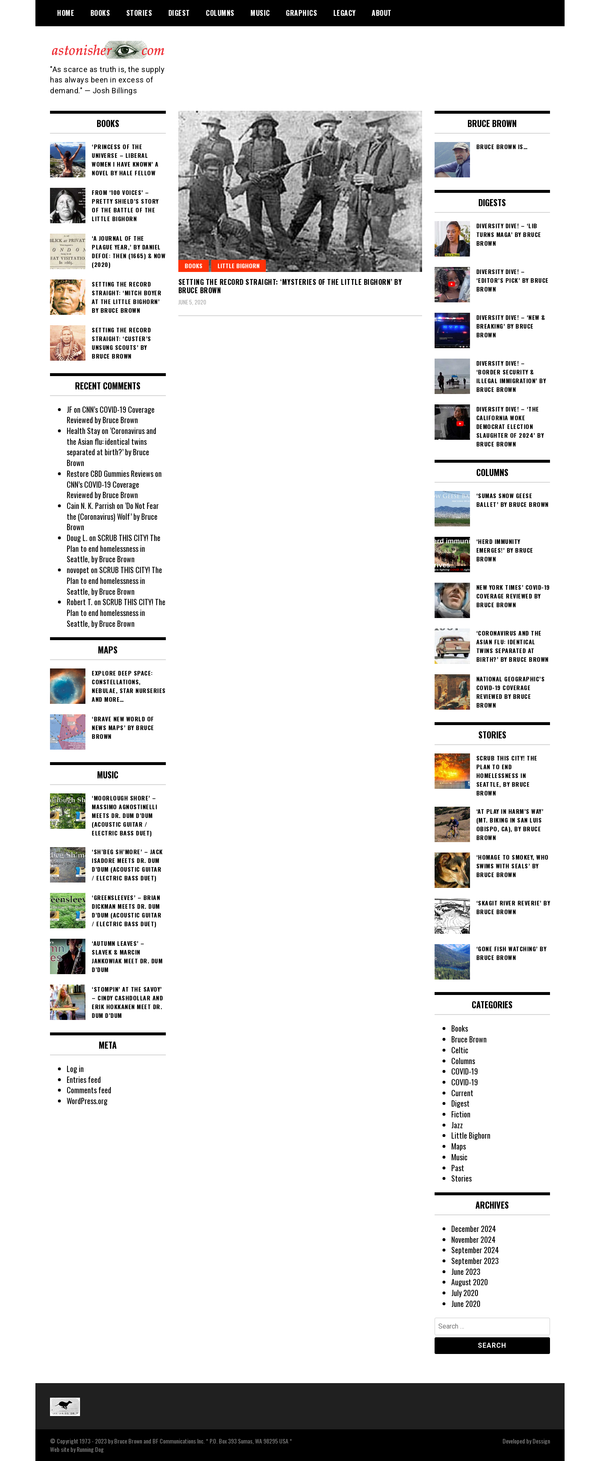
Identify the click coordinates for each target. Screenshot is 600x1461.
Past (457, 1167)
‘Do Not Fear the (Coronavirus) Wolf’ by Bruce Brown (113, 516)
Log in (75, 1068)
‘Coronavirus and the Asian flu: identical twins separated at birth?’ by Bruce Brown (111, 446)
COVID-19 (464, 1071)
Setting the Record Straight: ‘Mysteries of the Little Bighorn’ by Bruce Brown (290, 286)
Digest (179, 13)
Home (65, 13)
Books (100, 13)
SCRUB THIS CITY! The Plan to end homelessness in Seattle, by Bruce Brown (113, 548)
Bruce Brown (469, 1039)
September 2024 (475, 1249)
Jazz (457, 1124)
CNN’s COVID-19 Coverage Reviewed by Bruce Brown (111, 415)
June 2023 (465, 1271)
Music (260, 13)
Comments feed (89, 1090)
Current (462, 1092)
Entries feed (84, 1079)
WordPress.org (87, 1100)
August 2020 (469, 1282)
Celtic (459, 1050)
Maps (458, 1146)
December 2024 (473, 1228)
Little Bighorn (239, 265)
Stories (139, 13)
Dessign (541, 1440)
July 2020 (464, 1292)
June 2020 (465, 1303)
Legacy (344, 13)
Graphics (301, 13)
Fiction (460, 1114)
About (382, 13)
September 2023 (475, 1260)
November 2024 (473, 1239)
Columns (220, 13)
